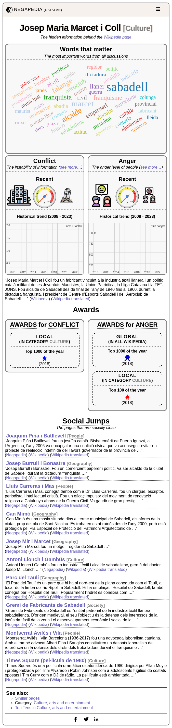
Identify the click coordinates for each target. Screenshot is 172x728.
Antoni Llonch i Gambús (35, 559)
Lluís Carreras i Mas (30, 486)
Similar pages (27, 698)
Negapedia (16, 455)
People (76, 436)
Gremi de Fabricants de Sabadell (45, 605)
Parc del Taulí (22, 577)
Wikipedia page (117, 37)
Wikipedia (39, 299)
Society (95, 605)
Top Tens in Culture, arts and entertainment (54, 708)
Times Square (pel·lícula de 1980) (46, 660)
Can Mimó (18, 514)
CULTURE (59, 342)
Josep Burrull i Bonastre (35, 463)
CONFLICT (63, 324)
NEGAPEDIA (33, 9)
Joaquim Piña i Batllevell (36, 435)
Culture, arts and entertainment (62, 703)
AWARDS (23, 324)
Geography (79, 463)
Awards (86, 310)
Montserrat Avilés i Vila (34, 633)
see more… (70, 167)
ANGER (147, 324)
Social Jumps (86, 421)
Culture (137, 28)
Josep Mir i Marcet (28, 541)
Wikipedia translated (70, 299)
